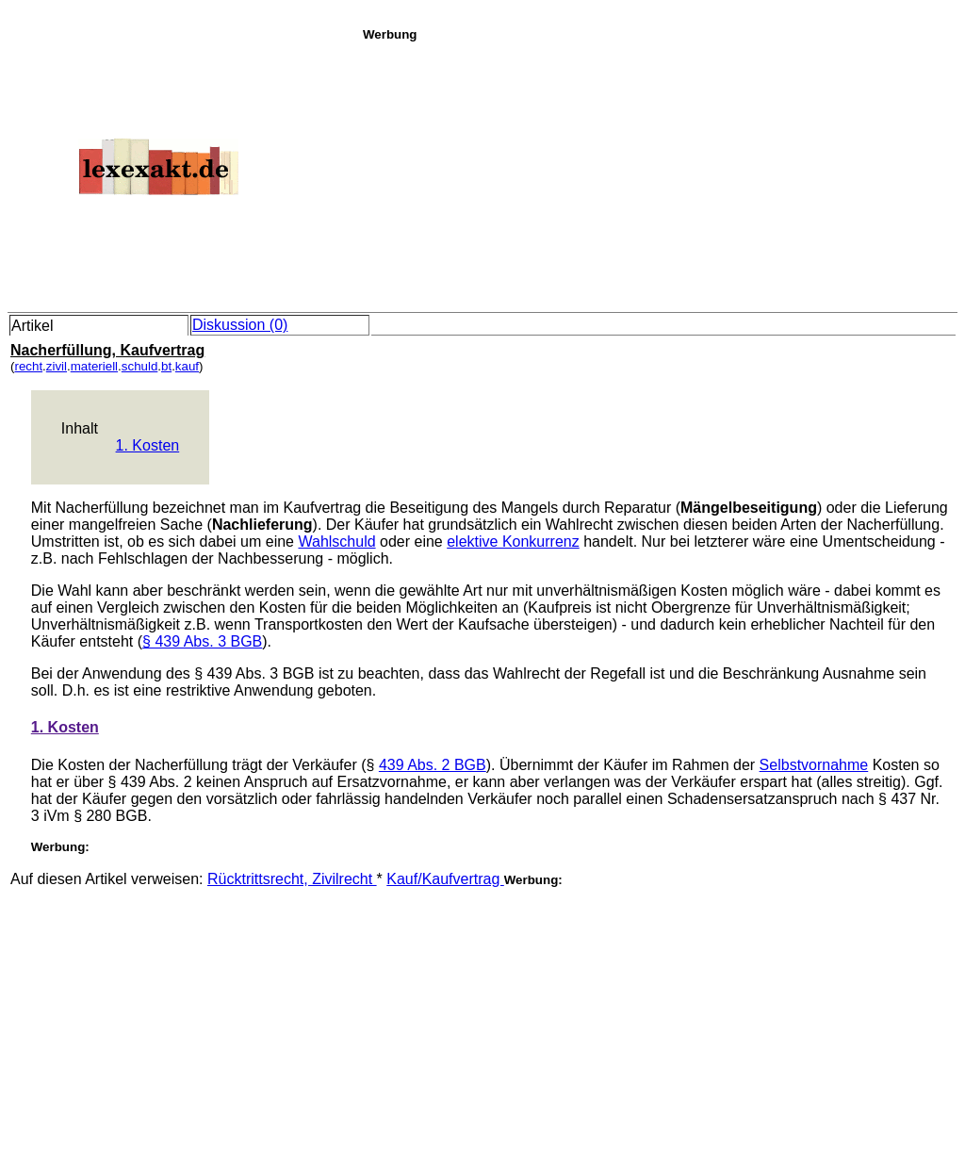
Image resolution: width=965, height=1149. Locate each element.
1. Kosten (148, 445)
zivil (56, 366)
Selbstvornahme (814, 765)
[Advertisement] (659, 173)
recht (28, 366)
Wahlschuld (336, 541)
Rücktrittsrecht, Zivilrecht (292, 879)
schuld (140, 366)
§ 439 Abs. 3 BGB (202, 641)
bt (166, 366)
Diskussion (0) (239, 325)
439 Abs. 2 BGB (432, 765)
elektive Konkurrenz (513, 541)
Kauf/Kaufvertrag (445, 879)
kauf (187, 366)
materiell (94, 366)
